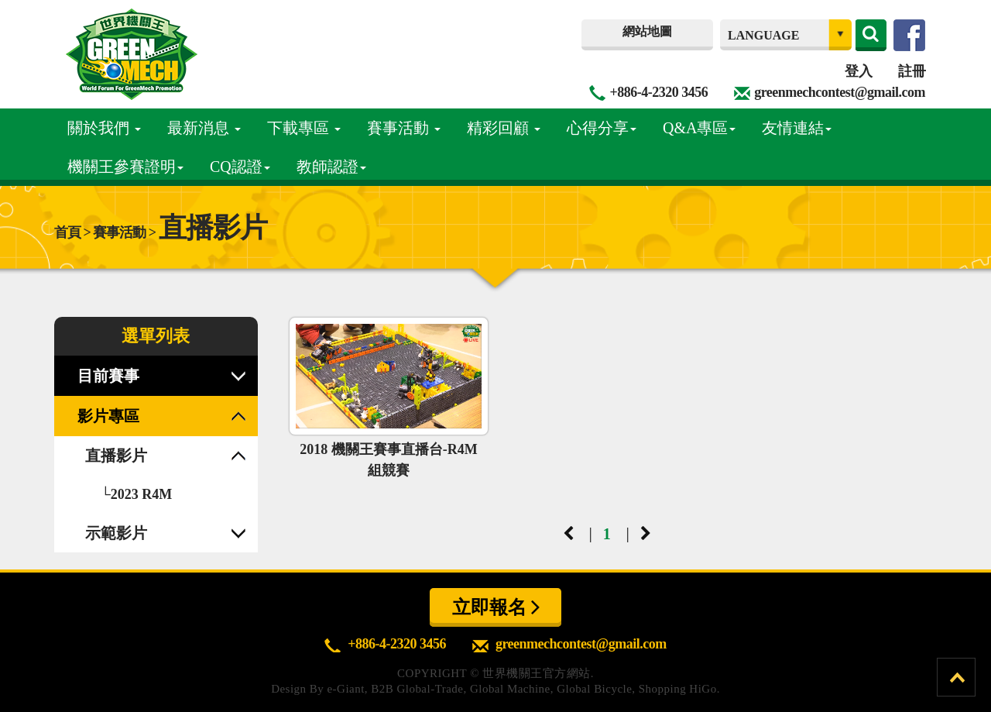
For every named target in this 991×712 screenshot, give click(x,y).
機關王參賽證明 (125, 166)
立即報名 (496, 606)
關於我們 (104, 127)
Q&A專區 (699, 127)
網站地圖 (647, 31)
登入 (858, 71)
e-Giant (345, 689)
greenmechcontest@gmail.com (839, 92)
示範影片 (116, 533)
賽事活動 (404, 127)
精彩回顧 (503, 127)
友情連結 (797, 127)
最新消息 (204, 127)
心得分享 (601, 127)
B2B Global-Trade (417, 689)
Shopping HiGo (678, 689)
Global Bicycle (594, 689)
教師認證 (331, 166)
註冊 (911, 71)
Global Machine (510, 689)
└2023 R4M (136, 494)
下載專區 (304, 127)
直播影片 (116, 455)
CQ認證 (240, 166)
